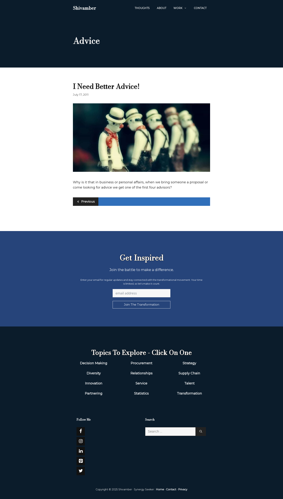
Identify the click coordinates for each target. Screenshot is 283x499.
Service (141, 383)
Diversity (94, 373)
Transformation (189, 393)
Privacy (182, 489)
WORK (181, 8)
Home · (161, 489)
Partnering (93, 393)
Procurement (141, 363)
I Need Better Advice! (106, 86)
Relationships (141, 373)
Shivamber (84, 8)
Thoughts (142, 8)
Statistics (141, 393)
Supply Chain (189, 373)
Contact (200, 8)
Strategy (189, 363)
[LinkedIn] (81, 451)
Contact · (172, 489)
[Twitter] (81, 471)
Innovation (93, 383)
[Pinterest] (81, 461)
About (161, 8)
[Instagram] (81, 441)
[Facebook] (81, 431)
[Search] (201, 431)
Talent (189, 383)
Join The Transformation (141, 304)
